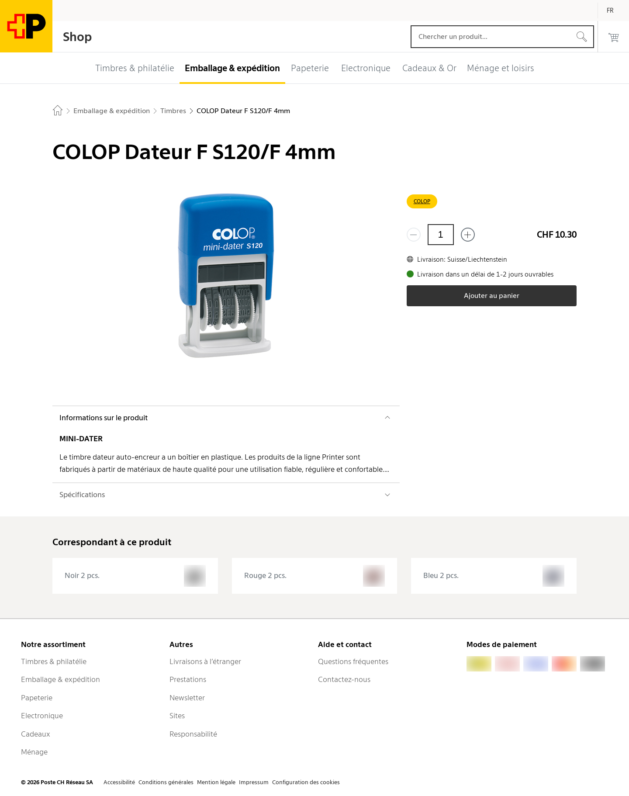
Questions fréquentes (353, 661)
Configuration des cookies (306, 782)
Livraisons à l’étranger (205, 661)
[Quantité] (441, 234)
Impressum (254, 782)
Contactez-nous (344, 679)
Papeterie (36, 697)
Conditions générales (166, 782)
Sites (177, 715)
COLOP (422, 201)
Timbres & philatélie (53, 661)
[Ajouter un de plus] (468, 235)
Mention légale (216, 782)
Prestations (187, 679)
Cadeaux (35, 734)
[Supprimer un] (414, 235)
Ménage (34, 752)
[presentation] (135, 576)
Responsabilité (193, 734)
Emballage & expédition (60, 679)
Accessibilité (119, 782)
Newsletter (187, 697)
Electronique (42, 715)
